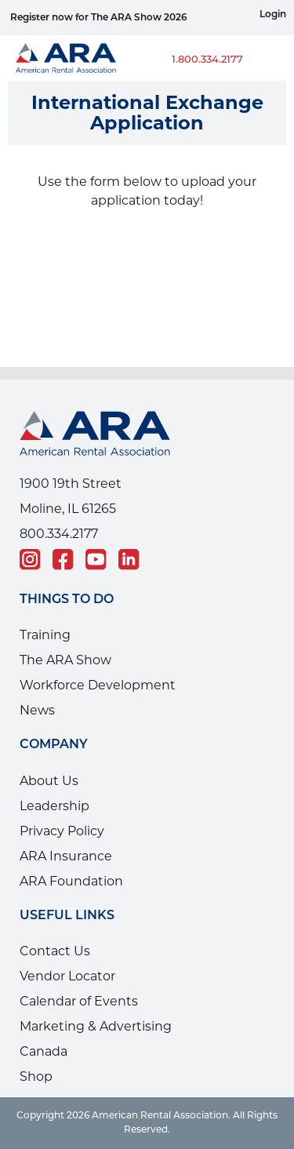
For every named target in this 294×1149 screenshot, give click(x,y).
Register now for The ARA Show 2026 (98, 18)
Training (45, 634)
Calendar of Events (79, 1001)
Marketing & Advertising (96, 1026)
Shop (36, 1076)
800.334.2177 (59, 533)
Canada (43, 1051)
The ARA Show (65, 660)
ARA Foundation (71, 881)
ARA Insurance (66, 856)
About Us (49, 780)
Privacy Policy (62, 831)
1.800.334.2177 (207, 60)
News (37, 710)
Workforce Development (98, 685)
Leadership (54, 805)
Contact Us (55, 951)
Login (273, 15)
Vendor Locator (67, 976)
